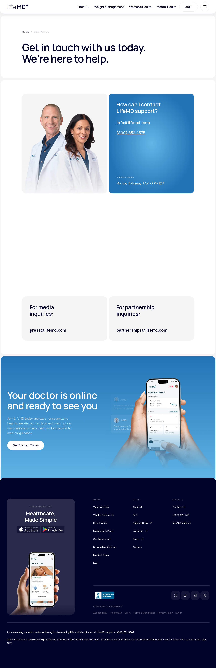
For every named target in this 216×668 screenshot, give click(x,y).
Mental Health (167, 7)
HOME (25, 31)
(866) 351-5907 (125, 632)
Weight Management (109, 7)
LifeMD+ (83, 7)
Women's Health (140, 7)
